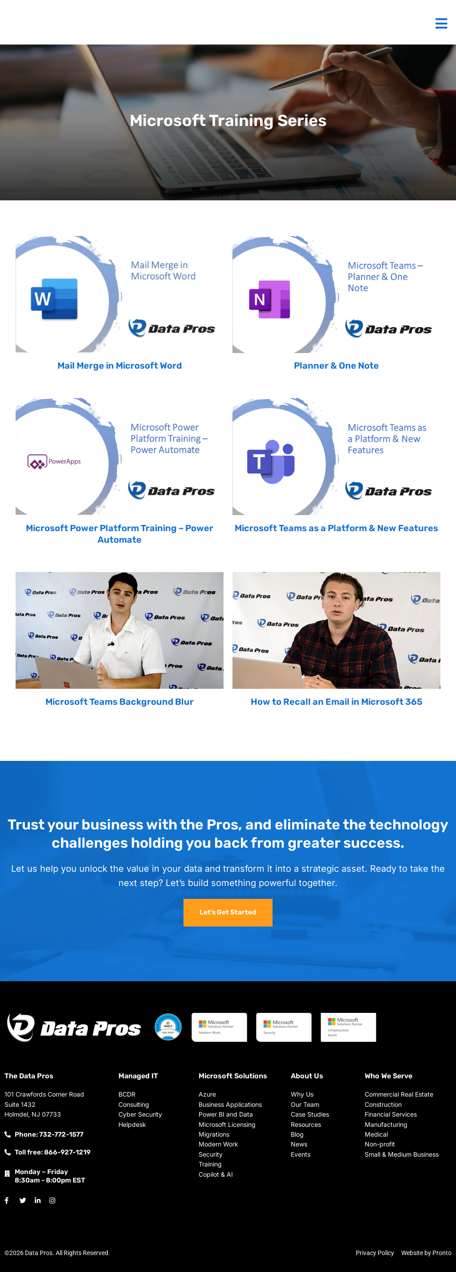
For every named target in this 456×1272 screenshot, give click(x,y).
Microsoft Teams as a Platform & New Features (336, 528)
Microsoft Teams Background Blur (119, 701)
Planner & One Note (336, 365)
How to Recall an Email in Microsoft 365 (337, 701)
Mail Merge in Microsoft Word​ (119, 365)
